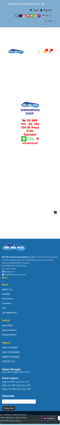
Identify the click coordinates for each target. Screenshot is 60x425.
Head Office (7, 325)
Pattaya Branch (9, 334)
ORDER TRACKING (10, 357)
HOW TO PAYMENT (11, 352)
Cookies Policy (14, 420)
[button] (47, 15)
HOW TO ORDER (9, 347)
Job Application (9, 312)
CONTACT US (8, 361)
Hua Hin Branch (9, 330)
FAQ (4, 308)
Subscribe (9, 408)
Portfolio (6, 294)
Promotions (7, 298)
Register (46, 10)
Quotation (6, 303)
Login (34, 10)
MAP (5, 277)
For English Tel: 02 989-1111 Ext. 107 (26, 3)
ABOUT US (7, 289)
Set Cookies (48, 418)
